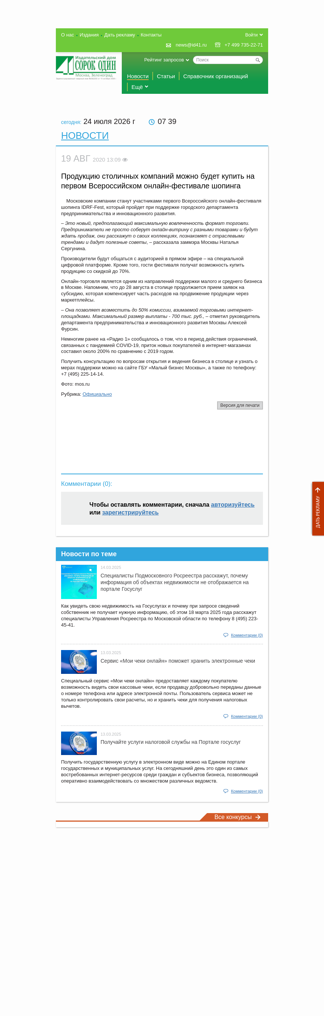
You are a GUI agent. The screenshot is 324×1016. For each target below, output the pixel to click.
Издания (89, 35)
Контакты (151, 35)
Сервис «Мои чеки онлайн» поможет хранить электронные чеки (178, 661)
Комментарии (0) (247, 635)
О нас (67, 35)
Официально (97, 394)
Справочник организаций (215, 76)
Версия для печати (240, 405)
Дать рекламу (316, 508)
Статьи (166, 76)
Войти (251, 35)
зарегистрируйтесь (130, 512)
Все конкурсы (238, 817)
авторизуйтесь (233, 504)
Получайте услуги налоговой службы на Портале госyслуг (171, 742)
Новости (138, 76)
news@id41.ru (191, 45)
